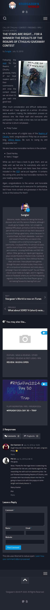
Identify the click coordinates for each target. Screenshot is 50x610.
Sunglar (8, 51)
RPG (39, 27)
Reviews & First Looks (26, 358)
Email (28, 528)
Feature (10, 355)
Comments (12, 436)
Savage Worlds (10, 31)
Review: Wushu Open (18, 362)
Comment (10, 510)
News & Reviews (23, 355)
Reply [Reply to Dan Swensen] (13, 454)
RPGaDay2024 (35, 406)
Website (8, 537)
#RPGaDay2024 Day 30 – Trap (21, 410)
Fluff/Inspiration (15, 406)
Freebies (32, 27)
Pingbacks (31, 436)
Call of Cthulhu (10, 27)
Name (8, 528)
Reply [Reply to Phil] (13, 495)
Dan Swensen (16, 445)
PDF (18, 171)
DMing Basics (14, 140)
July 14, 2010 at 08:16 (24, 459)
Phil (12, 459)
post (4, 63)
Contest (22, 27)
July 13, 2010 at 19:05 (32, 445)
